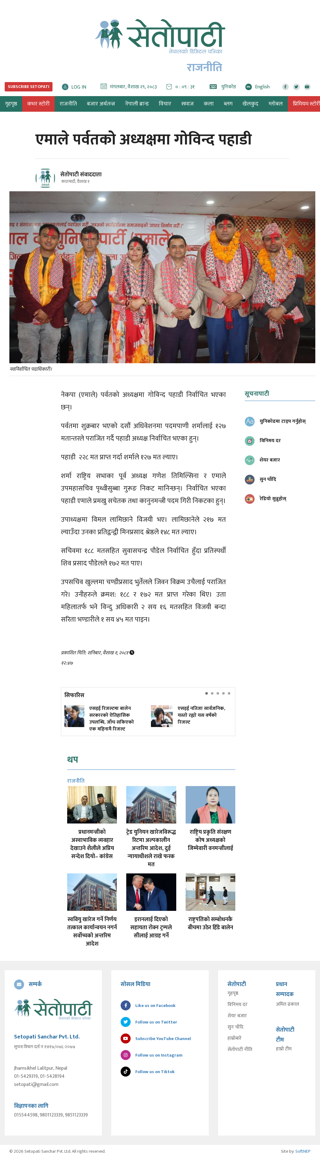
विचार (165, 104)
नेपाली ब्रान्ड (137, 104)
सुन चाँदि (235, 1027)
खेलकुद (250, 104)
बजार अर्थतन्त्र (101, 104)
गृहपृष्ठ (233, 993)
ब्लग (228, 104)
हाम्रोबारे (235, 1038)
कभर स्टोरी (38, 104)
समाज (187, 104)
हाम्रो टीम (284, 1049)
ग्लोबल (275, 104)
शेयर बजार (237, 1016)
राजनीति (68, 104)
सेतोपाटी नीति (240, 1050)
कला (209, 104)
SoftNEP (303, 1151)
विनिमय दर (238, 1005)
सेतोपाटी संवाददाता (81, 174)
